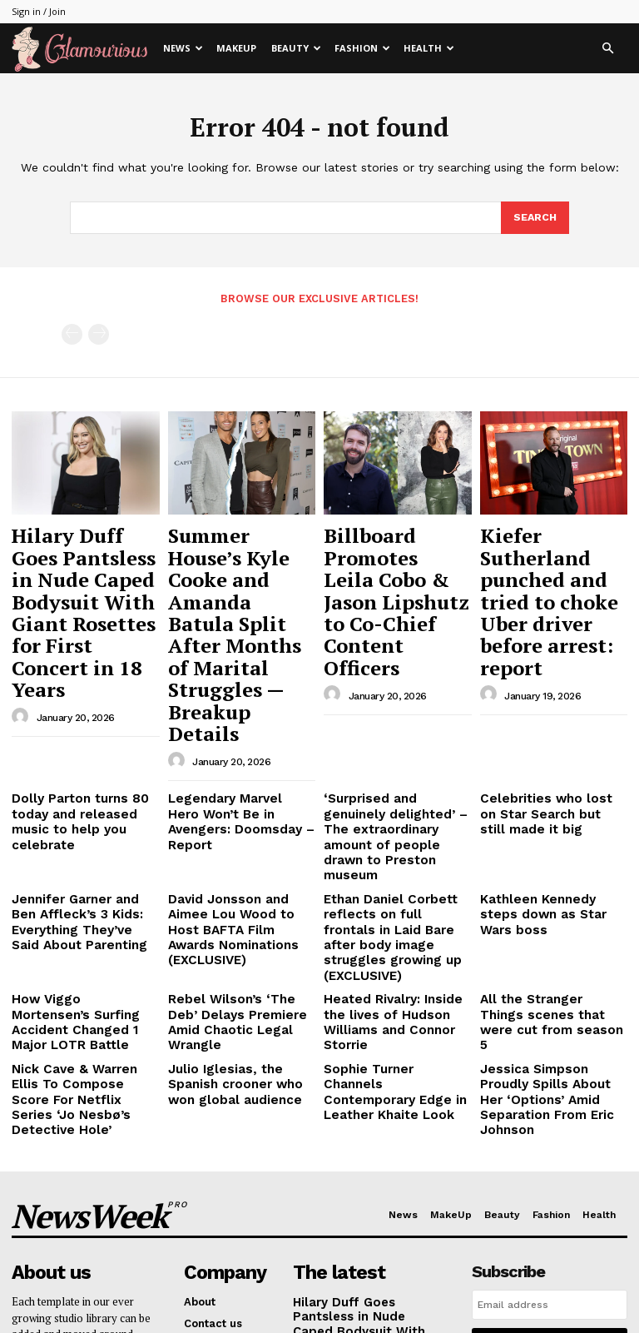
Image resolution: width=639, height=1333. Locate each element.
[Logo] (84, 48)
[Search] (534, 218)
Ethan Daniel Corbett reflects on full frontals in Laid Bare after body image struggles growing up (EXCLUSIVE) (393, 768)
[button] (607, 49)
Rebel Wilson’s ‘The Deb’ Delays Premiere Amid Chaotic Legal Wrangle (234, 828)
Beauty (296, 48)
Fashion (362, 48)
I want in (549, 1110)
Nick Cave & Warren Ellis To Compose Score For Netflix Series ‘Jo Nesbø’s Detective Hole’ (80, 882)
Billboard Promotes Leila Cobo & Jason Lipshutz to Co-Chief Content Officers (394, 554)
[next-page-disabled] (98, 333)
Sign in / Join (39, 11)
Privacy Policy (523, 1154)
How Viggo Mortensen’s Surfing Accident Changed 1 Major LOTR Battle (84, 828)
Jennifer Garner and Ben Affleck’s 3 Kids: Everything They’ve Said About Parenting (79, 762)
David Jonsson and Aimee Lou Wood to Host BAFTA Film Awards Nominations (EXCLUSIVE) (238, 762)
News (183, 48)
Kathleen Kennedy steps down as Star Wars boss (546, 749)
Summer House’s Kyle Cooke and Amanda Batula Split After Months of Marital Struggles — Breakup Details (239, 569)
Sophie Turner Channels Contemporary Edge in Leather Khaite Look (389, 876)
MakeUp (236, 48)
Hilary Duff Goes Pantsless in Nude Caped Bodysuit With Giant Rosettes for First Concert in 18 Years (84, 569)
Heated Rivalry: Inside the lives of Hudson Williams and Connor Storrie (394, 828)
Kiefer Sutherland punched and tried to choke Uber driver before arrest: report (553, 554)
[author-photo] (22, 633)
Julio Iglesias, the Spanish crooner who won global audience (239, 876)
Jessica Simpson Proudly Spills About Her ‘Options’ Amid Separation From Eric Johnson (548, 882)
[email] (549, 1072)
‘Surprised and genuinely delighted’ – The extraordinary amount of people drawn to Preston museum (392, 695)
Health (429, 48)
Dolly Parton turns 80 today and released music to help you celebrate (83, 682)
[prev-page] (72, 333)
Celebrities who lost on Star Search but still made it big (552, 682)
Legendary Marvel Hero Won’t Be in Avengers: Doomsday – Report (232, 682)
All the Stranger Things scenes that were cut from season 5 (552, 828)
